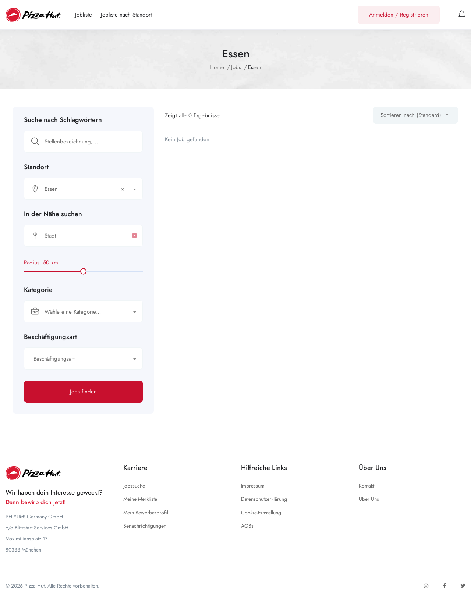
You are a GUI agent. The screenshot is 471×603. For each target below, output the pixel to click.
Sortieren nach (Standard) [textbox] (410, 115)
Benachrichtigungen (144, 525)
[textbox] (78, 312)
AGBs (247, 525)
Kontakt (366, 485)
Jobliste (83, 15)
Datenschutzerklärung (264, 499)
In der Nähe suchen (53, 214)
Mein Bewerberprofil (145, 512)
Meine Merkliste (140, 499)
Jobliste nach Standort (126, 15)
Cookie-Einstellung (261, 512)
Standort (36, 167)
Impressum (253, 485)
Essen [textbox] (84, 189)
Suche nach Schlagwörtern (63, 120)
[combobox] (83, 189)
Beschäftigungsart (50, 336)
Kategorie (38, 289)
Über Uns (369, 499)
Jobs (236, 67)
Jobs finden (83, 392)
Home (217, 67)
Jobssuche (134, 485)
